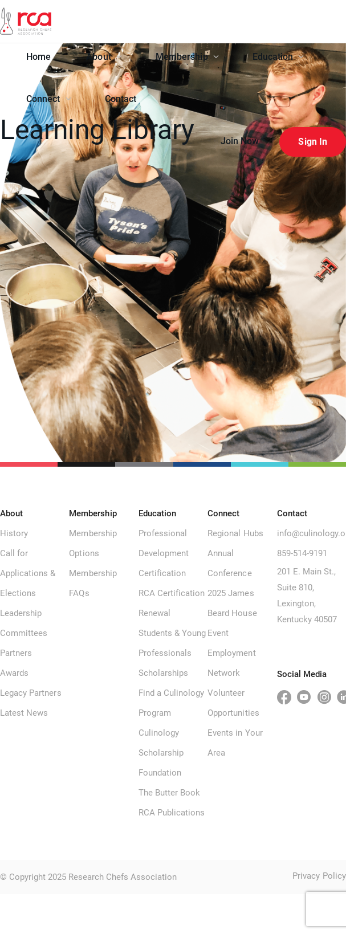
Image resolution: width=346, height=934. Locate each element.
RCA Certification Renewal (172, 603)
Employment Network (231, 663)
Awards (14, 673)
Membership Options (92, 543)
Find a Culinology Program (172, 703)
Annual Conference (229, 563)
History (14, 533)
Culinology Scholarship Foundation (161, 753)
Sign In (312, 141)
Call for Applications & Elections (28, 573)
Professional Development (164, 543)
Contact (121, 98)
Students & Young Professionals (172, 643)
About (104, 56)
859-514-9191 (302, 553)
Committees (23, 633)
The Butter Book (170, 793)
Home (38, 56)
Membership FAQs (92, 583)
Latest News (24, 713)
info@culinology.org (311, 533)
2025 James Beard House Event (232, 613)
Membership (187, 56)
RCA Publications (172, 812)
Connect (48, 98)
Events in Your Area (235, 743)
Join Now (240, 141)
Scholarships (163, 673)
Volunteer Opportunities (233, 703)
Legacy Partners (31, 693)
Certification (162, 573)
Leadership (21, 613)
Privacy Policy (319, 876)
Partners (16, 653)
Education (278, 56)
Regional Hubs (235, 533)
